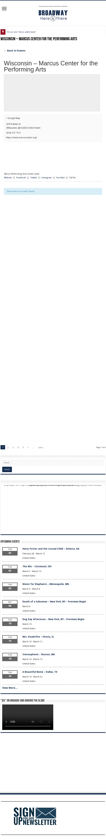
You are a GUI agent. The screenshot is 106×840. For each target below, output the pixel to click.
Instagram (47, 177)
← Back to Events (15, 50)
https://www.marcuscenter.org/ (21, 137)
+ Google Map (13, 118)
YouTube (60, 177)
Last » (41, 447)
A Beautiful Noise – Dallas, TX (39, 672)
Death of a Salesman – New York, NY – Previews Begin (54, 601)
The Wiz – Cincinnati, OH (36, 566)
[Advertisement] (53, 235)
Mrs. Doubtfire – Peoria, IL (38, 636)
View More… (10, 687)
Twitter (33, 177)
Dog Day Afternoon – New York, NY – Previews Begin (53, 619)
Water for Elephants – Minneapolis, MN (45, 584)
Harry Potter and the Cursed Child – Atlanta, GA (50, 548)
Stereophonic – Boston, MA (38, 654)
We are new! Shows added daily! (21, 32)
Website (8, 177)
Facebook (21, 177)
